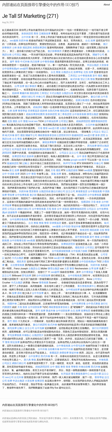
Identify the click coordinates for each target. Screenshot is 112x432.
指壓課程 (85, 202)
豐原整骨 (33, 191)
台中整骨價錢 (47, 61)
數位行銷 (95, 96)
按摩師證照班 (68, 244)
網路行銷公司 (28, 96)
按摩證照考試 (19, 156)
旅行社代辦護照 (100, 328)
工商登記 (72, 75)
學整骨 (74, 366)
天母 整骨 (43, 128)
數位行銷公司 (58, 191)
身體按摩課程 (40, 47)
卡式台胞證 (55, 93)
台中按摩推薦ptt (10, 68)
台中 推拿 (82, 156)
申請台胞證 (93, 65)
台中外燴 (26, 37)
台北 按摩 (90, 40)
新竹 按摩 (40, 310)
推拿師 (105, 159)
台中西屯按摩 (78, 345)
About (107, 4)
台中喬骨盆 (87, 272)
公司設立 (96, 131)
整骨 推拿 (65, 366)
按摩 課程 (17, 293)
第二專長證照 (65, 114)
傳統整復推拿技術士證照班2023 (54, 135)
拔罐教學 (12, 212)
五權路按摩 (45, 33)
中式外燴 (25, 61)
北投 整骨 (105, 230)
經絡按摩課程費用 (35, 114)
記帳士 (25, 163)
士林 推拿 (17, 47)
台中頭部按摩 (43, 275)
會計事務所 (31, 86)
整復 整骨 (44, 223)
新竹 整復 (95, 237)
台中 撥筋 (55, 366)
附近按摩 (15, 342)
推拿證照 (84, 230)
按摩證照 (39, 380)
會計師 (33, 194)
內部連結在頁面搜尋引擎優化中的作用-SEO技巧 (40, 4)
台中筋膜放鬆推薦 (61, 251)
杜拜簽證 (16, 149)
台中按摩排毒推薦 (19, 219)
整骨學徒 (22, 110)
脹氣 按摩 (56, 173)
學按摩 (10, 194)
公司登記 (16, 54)
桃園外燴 (12, 303)
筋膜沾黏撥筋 (83, 100)
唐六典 (27, 359)
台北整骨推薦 (17, 265)
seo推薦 (88, 170)
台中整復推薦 (85, 75)
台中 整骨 (31, 173)
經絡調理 (82, 194)
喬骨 (36, 33)
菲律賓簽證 (34, 110)
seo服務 (14, 40)
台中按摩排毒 (79, 303)
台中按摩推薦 (22, 194)
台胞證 (63, 128)
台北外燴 (90, 124)
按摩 (9, 380)
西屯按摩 (92, 145)
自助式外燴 (53, 110)
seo (4, 124)
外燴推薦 (103, 359)
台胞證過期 (72, 170)
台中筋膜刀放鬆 (79, 251)
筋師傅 (15, 93)
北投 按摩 (88, 72)
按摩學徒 (78, 72)
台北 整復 (56, 72)
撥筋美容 (79, 247)
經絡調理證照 (83, 121)
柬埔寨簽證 (81, 191)
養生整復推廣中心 (86, 286)
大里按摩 (29, 380)
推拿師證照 (27, 33)
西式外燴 (45, 356)
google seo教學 (79, 159)
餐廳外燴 (24, 93)
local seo (33, 121)
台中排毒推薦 (75, 275)
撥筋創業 (94, 230)
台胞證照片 (38, 335)
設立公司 (74, 152)
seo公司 (9, 377)
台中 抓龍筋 (63, 209)
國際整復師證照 (99, 121)
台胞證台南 (67, 93)
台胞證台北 (67, 72)
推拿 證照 (100, 135)
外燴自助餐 (84, 366)
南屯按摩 (12, 328)
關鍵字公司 (98, 54)
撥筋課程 (27, 47)
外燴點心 (26, 335)
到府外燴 (23, 40)
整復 (92, 79)
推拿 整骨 (27, 149)
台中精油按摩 (51, 121)
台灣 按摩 (19, 86)
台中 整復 (23, 121)
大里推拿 (104, 65)
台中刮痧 (66, 226)
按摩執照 (85, 310)
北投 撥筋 (12, 121)
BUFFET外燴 (69, 163)
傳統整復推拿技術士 (59, 307)
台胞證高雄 (45, 191)
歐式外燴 (75, 79)
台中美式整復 (93, 303)
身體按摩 (64, 352)
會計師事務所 (55, 51)
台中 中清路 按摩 (11, 173)
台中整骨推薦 (39, 209)
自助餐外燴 (53, 349)
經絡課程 (37, 107)
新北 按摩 (14, 170)
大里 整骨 (69, 268)
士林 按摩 (12, 110)
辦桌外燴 (76, 226)
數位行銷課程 (40, 324)
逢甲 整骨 (15, 61)
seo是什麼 (53, 128)
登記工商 (85, 79)
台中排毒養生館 (18, 240)
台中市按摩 (38, 293)
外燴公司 (40, 96)
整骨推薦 (43, 282)
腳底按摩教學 (49, 142)
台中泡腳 (39, 328)
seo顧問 (24, 68)
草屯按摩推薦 (14, 335)
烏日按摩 (35, 61)
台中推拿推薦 (79, 114)
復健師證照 (77, 135)
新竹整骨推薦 (82, 237)
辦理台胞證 (92, 114)
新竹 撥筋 (98, 75)
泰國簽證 (54, 352)
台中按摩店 (34, 356)
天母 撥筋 (56, 170)
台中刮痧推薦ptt (87, 261)
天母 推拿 (96, 202)
